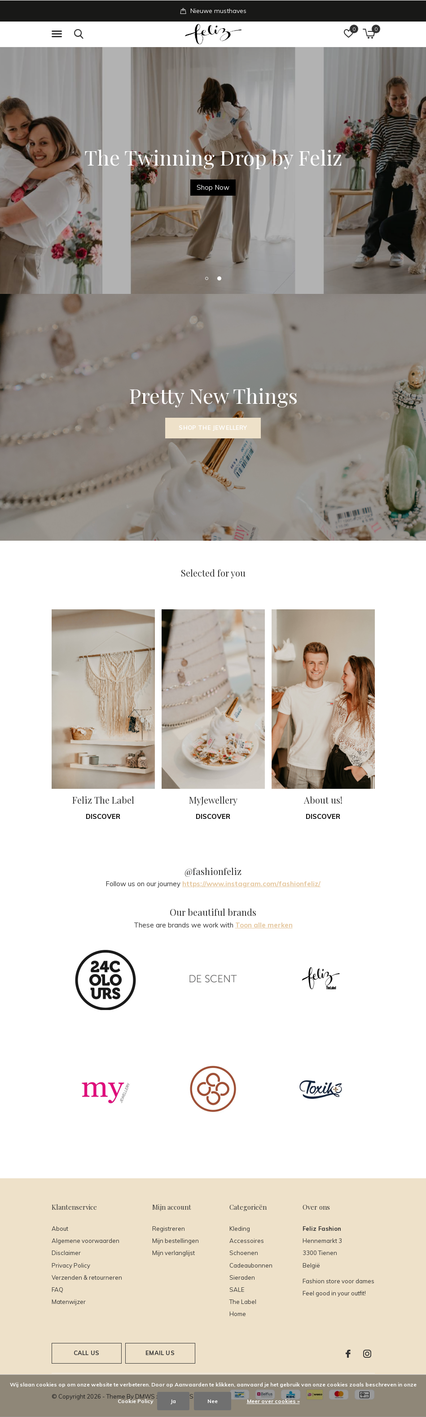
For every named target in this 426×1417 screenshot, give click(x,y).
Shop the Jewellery (213, 427)
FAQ (57, 1289)
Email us (159, 1352)
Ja (173, 1401)
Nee (212, 1401)
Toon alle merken (264, 925)
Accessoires (246, 1240)
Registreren (168, 1228)
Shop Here (213, 187)
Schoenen (243, 1252)
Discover (103, 816)
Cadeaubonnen (250, 1265)
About (60, 1228)
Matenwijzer (69, 1301)
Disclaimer (66, 1252)
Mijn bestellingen (175, 1240)
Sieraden (242, 1277)
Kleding (239, 1228)
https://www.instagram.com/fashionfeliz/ (251, 883)
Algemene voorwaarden (85, 1240)
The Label (242, 1301)
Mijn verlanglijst (173, 1252)
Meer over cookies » (273, 1401)
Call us (86, 1352)
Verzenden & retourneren (87, 1277)
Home (237, 1313)
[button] (58, 34)
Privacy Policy (71, 1265)
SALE (236, 1289)
